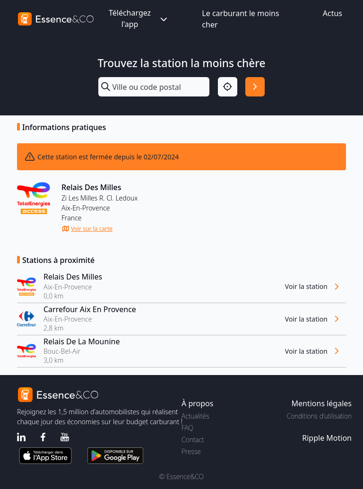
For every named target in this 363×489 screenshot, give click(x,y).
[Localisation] (227, 86)
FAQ (187, 427)
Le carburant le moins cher (240, 19)
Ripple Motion (327, 438)
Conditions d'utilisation (319, 415)
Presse (191, 451)
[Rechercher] (255, 86)
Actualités (195, 415)
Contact (193, 439)
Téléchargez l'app (139, 18)
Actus (332, 13)
